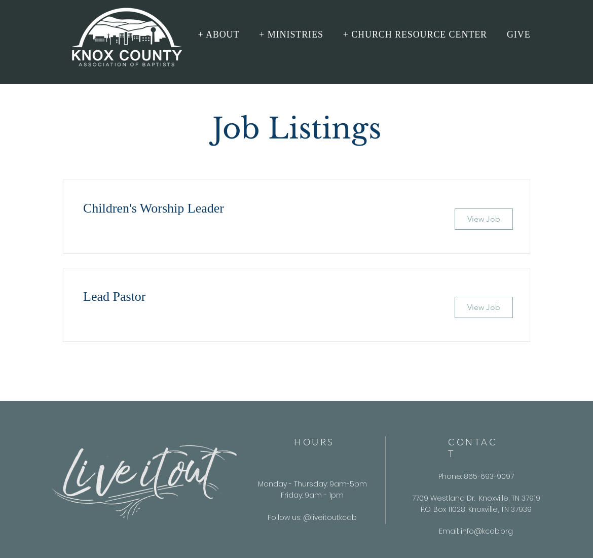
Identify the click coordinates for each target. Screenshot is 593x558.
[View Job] (484, 219)
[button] (218, 35)
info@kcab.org (487, 531)
